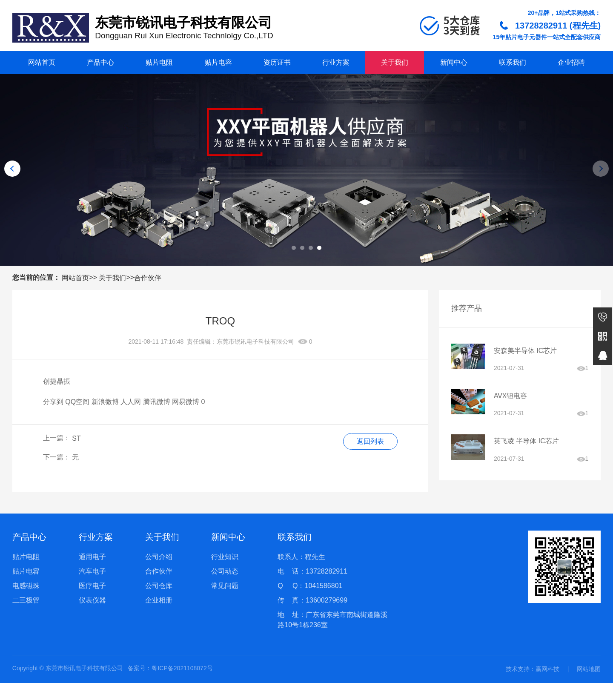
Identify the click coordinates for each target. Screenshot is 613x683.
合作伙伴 (147, 277)
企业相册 (158, 600)
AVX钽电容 (510, 396)
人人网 (130, 401)
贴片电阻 (159, 62)
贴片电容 (218, 62)
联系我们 (512, 62)
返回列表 (370, 441)
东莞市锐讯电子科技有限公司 (255, 341)
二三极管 (26, 600)
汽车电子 (92, 571)
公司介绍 (158, 556)
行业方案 (335, 62)
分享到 (53, 401)
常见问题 (224, 585)
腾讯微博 (156, 401)
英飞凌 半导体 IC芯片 (526, 441)
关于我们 (394, 62)
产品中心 (100, 62)
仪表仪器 (92, 600)
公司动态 (224, 571)
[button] (294, 248)
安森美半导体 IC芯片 (525, 350)
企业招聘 (571, 62)
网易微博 (185, 401)
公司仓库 (158, 585)
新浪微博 (105, 401)
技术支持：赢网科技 (532, 669)
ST (76, 438)
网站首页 (41, 62)
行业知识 (224, 556)
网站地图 (589, 669)
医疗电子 (92, 585)
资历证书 (277, 62)
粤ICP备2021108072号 (182, 668)
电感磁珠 (26, 585)
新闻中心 (453, 62)
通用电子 (92, 556)
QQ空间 (77, 401)
